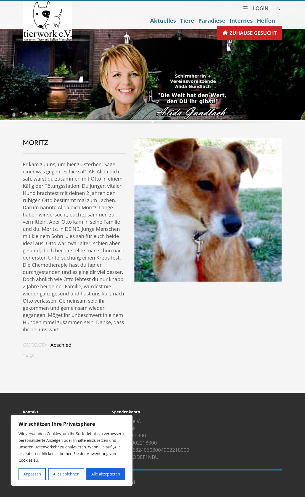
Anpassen (32, 474)
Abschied (61, 345)
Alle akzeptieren (105, 474)
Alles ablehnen (66, 474)
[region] (71, 450)
